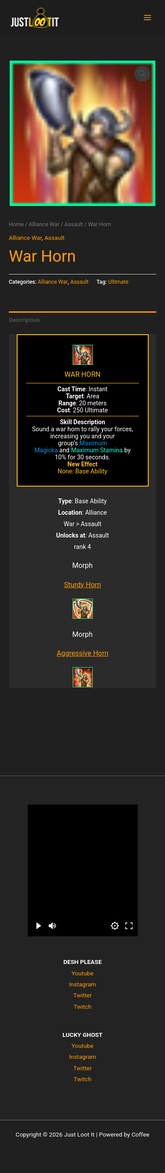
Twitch (82, 1006)
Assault (73, 224)
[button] (142, 74)
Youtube (82, 973)
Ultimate (118, 282)
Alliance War (44, 224)
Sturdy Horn (82, 585)
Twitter (82, 995)
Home (16, 224)
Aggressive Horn (82, 653)
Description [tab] (24, 319)
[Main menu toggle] (147, 17)
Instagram (82, 984)
